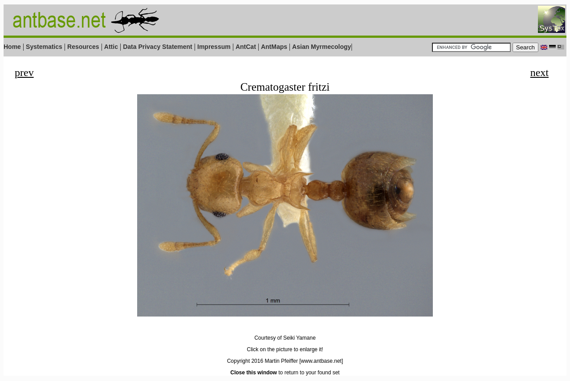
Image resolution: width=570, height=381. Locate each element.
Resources (83, 46)
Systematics (44, 46)
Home (12, 46)
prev (24, 72)
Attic (111, 46)
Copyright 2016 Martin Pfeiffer (262, 361)
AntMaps (275, 46)
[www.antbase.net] (321, 361)
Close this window (253, 372)
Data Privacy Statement (157, 46)
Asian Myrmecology (321, 46)
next (539, 72)
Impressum (214, 46)
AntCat (247, 46)
